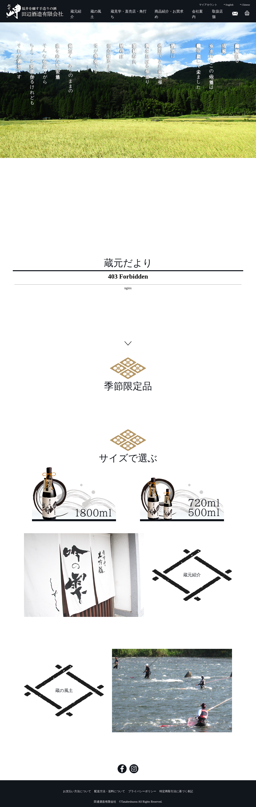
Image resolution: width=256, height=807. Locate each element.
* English (228, 4)
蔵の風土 (64, 690)
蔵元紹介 (192, 574)
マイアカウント (208, 4)
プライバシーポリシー (142, 791)
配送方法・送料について (109, 791)
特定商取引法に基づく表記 (176, 791)
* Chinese (245, 4)
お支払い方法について (77, 791)
